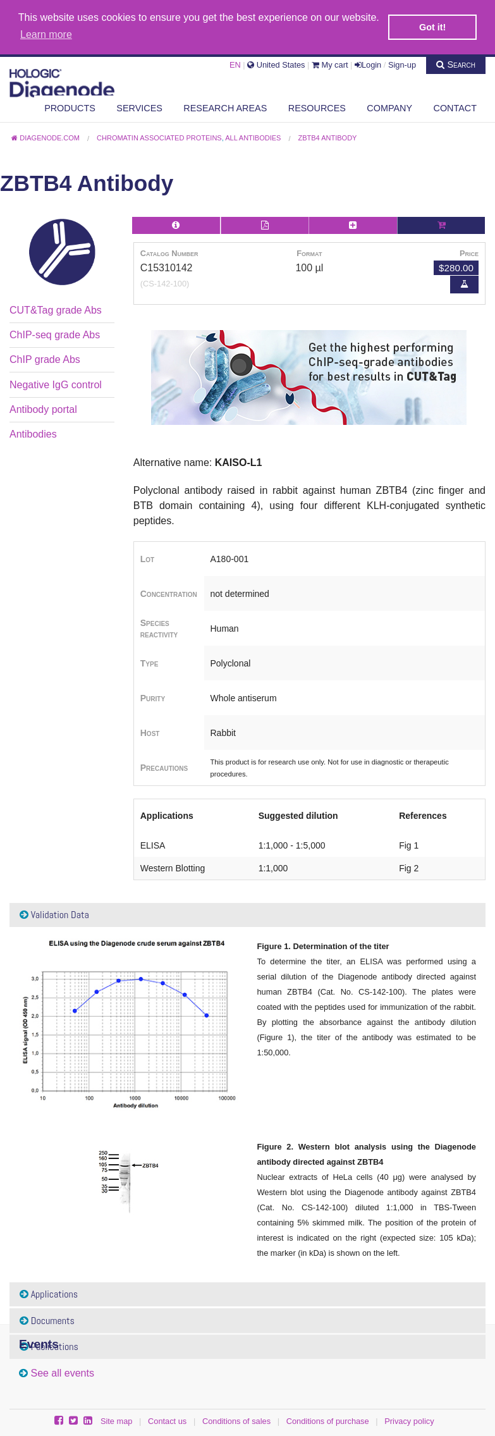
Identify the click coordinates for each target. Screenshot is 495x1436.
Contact (455, 107)
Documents (47, 1319)
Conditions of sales (236, 1420)
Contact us (167, 1420)
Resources (317, 107)
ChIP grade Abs (44, 358)
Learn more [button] (46, 34)
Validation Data (54, 913)
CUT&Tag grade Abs (55, 308)
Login (368, 63)
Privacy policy (409, 1420)
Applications (49, 1292)
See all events (62, 1371)
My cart (330, 63)
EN (235, 63)
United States (276, 63)
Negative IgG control (55, 383)
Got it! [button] (432, 27)
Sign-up (402, 63)
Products (69, 107)
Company (389, 107)
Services (139, 107)
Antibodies (33, 432)
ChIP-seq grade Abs (54, 333)
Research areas (225, 107)
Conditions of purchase (327, 1420)
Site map (117, 1420)
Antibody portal (43, 408)
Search (455, 63)
